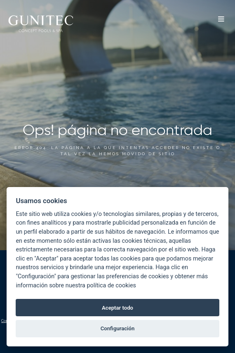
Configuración (117, 328)
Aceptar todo (117, 308)
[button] (221, 20)
